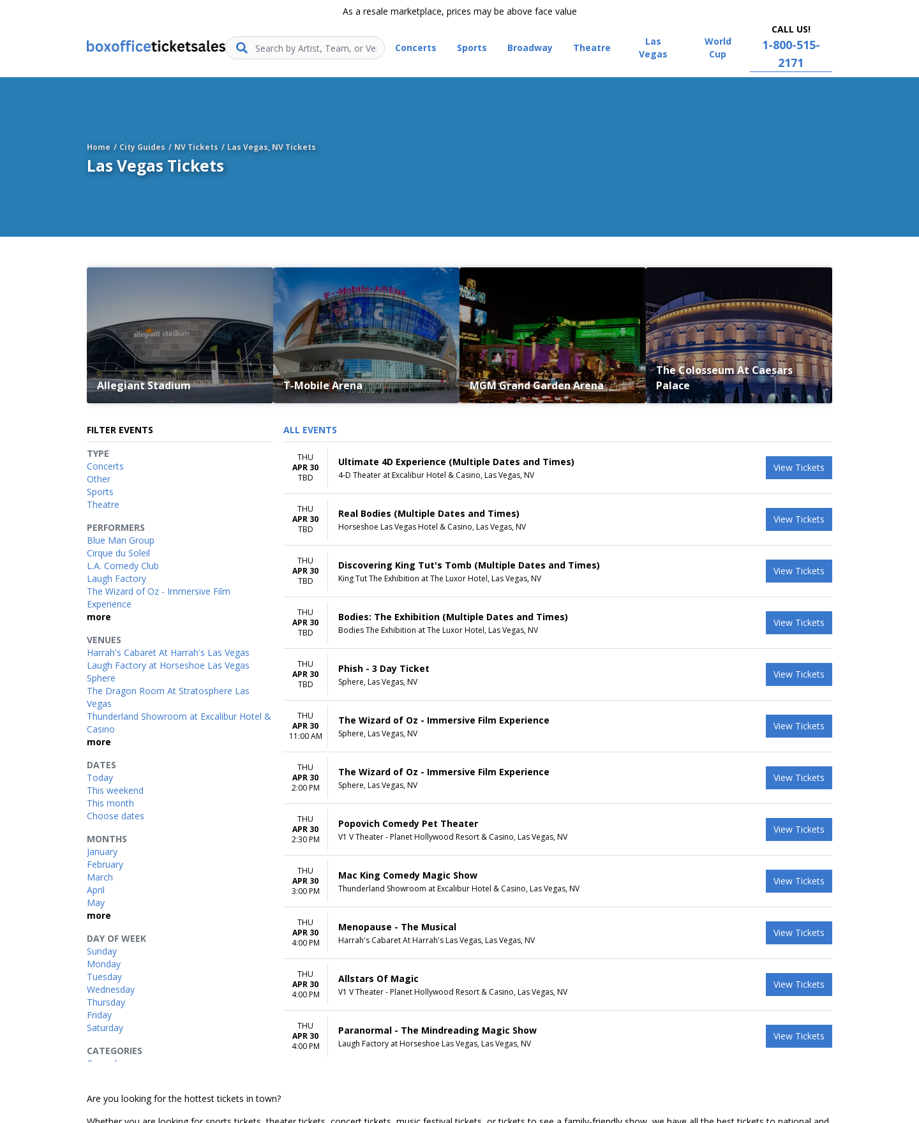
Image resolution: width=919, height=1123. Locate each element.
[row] (557, 468)
